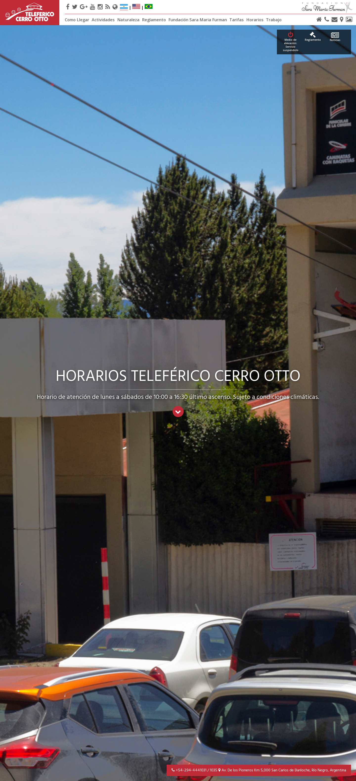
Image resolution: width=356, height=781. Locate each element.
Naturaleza (128, 19)
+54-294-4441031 (191, 770)
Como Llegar (77, 19)
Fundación (197, 19)
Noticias (335, 37)
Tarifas (236, 19)
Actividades (103, 19)
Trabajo (274, 19)
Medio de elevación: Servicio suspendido (290, 42)
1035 (213, 770)
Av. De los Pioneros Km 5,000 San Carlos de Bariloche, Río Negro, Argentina (282, 770)
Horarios (255, 19)
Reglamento (154, 19)
